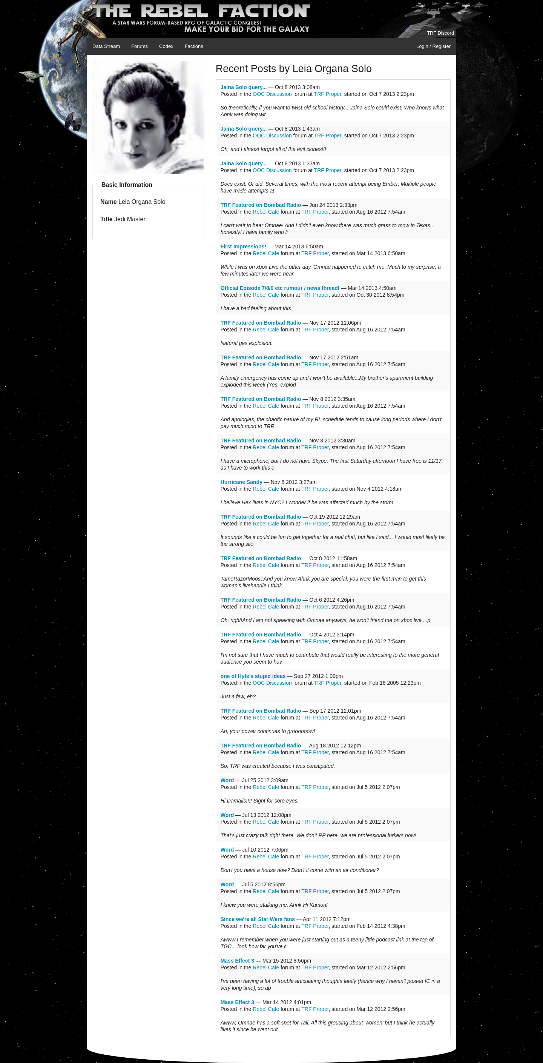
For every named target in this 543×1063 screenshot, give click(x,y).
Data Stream (106, 46)
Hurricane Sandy (241, 482)
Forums (139, 46)
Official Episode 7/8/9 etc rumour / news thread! (280, 288)
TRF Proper (327, 94)
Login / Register (433, 46)
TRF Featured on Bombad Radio (261, 205)
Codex (166, 46)
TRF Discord (440, 33)
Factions (194, 46)
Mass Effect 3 (237, 961)
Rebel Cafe (266, 212)
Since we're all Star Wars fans (258, 919)
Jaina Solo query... (244, 87)
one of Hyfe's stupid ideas (253, 676)
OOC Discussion (272, 94)
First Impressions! (243, 246)
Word (227, 780)
